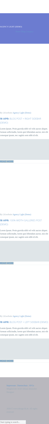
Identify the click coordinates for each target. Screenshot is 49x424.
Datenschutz (22, 385)
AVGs (31, 385)
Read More (7, 161)
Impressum (11, 385)
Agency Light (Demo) (22, 113)
